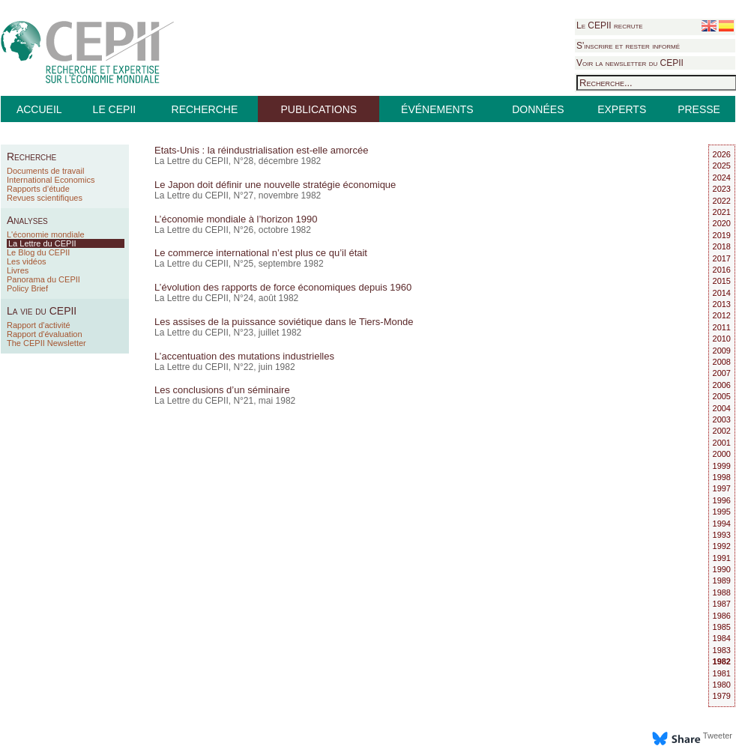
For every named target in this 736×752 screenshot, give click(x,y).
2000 (722, 453)
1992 (722, 546)
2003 (722, 419)
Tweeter (717, 735)
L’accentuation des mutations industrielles (244, 356)
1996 (722, 500)
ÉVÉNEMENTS (437, 109)
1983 (722, 650)
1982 (722, 661)
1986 (722, 615)
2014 (722, 292)
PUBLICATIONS (318, 109)
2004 (722, 408)
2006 (722, 384)
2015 (722, 280)
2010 (722, 338)
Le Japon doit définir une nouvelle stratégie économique (275, 184)
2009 (722, 350)
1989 (722, 580)
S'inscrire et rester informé (628, 45)
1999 (722, 465)
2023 (722, 188)
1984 (722, 638)
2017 (722, 258)
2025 (722, 165)
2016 (722, 269)
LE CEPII (114, 109)
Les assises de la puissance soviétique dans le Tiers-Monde (283, 321)
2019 (722, 235)
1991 (722, 558)
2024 (722, 177)
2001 (722, 442)
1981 (722, 673)
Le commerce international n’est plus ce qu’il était (260, 252)
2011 (722, 327)
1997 (722, 488)
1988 (722, 592)
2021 (722, 211)
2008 (722, 361)
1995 (722, 511)
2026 (722, 154)
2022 (722, 200)
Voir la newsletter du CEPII (630, 63)
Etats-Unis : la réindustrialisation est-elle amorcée (261, 150)
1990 (722, 569)
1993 (722, 534)
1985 (722, 626)
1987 (722, 603)
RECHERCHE (205, 109)
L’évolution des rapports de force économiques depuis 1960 (282, 287)
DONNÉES (538, 109)
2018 (722, 246)
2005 (722, 396)
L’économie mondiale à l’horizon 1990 (236, 219)
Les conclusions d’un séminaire (222, 389)
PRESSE (699, 109)
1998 (722, 477)
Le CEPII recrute (609, 25)
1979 (722, 695)
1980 (722, 684)
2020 (722, 223)
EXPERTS (621, 109)
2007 (722, 373)
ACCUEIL (39, 109)
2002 (722, 430)
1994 (722, 523)
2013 (722, 304)
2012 (722, 315)
